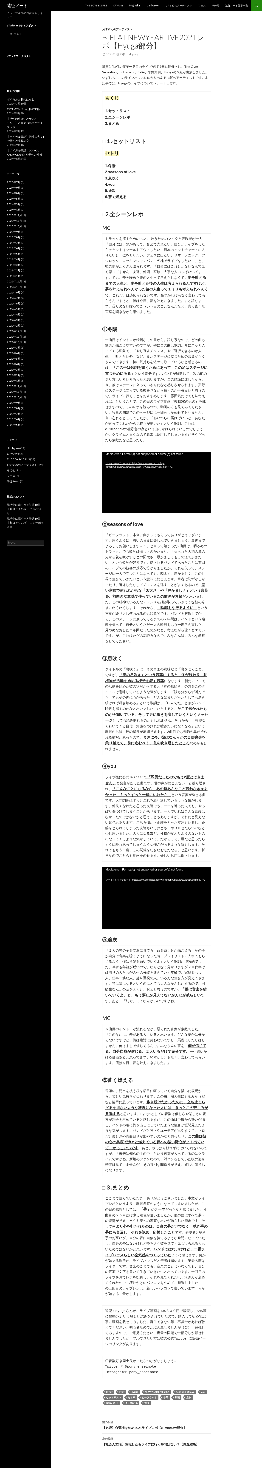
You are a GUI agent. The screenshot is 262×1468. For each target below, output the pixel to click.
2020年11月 (14, 391)
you (203, 1387)
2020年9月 (13, 402)
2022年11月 (14, 281)
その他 (215, 5)
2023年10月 (14, 226)
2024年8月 (13, 193)
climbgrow (152, 5)
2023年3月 (13, 265)
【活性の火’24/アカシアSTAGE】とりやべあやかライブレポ (25, 123)
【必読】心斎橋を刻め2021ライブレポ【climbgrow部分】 (156, 1420)
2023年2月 (13, 270)
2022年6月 (13, 303)
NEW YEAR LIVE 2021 (157, 1387)
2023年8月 (13, 237)
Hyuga (134, 1387)
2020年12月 (14, 386)
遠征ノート (17, 5)
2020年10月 (14, 397)
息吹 (188, 1393)
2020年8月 (13, 408)
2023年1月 (13, 276)
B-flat (109, 1387)
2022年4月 (13, 314)
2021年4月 (13, 364)
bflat (121, 1387)
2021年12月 (14, 331)
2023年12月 (14, 215)
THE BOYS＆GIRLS (96, 5)
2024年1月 (13, 209)
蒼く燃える (131, 1398)
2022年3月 (13, 320)
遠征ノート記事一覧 (236, 5)
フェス (202, 5)
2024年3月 (13, 204)
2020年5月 (13, 425)
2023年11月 (14, 220)
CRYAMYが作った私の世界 (23, 109)
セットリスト (113, 1393)
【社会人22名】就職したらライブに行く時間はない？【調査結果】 (156, 1437)
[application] (156, 478)
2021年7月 (13, 347)
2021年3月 (13, 369)
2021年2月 (13, 375)
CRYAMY (118, 5)
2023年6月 (13, 248)
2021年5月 (13, 358)
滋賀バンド (112, 1398)
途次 (146, 1398)
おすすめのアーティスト (178, 5)
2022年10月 (14, 287)
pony (135, 54)
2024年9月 (13, 187)
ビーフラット (149, 1393)
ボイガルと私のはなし (20, 99)
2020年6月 (13, 419)
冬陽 (165, 1393)
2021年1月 (13, 380)
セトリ (131, 1393)
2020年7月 (13, 413)
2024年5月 (13, 198)
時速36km (135, 5)
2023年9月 (13, 231)
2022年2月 (13, 325)
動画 (177, 1393)
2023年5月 (13, 254)
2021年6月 (13, 353)
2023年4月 (13, 259)
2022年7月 (13, 298)
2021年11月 (14, 336)
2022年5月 (13, 309)
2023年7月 (13, 243)
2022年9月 (13, 292)
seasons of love (185, 1387)
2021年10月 (14, 342)
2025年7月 (13, 182)
